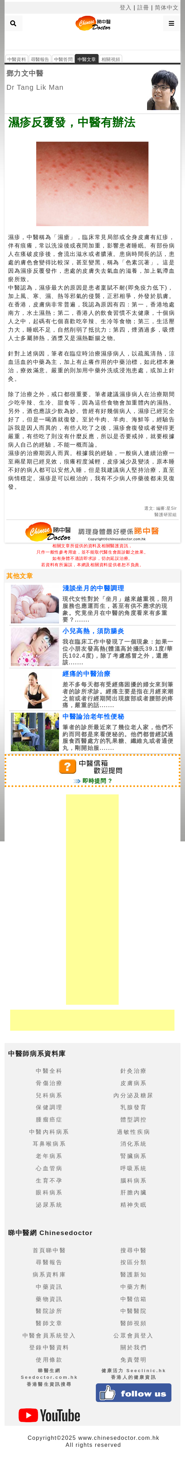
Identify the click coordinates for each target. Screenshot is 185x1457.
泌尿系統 (49, 1205)
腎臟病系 (133, 1156)
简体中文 (167, 8)
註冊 (143, 8)
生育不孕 (49, 1181)
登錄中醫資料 (49, 1347)
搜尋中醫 (133, 1250)
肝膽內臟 (133, 1192)
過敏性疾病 (134, 1132)
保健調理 (49, 1107)
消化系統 (133, 1144)
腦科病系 (133, 1181)
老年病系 (49, 1156)
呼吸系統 (133, 1168)
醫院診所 (49, 1311)
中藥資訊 (49, 1287)
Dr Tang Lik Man (35, 87)
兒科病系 (49, 1095)
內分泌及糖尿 (133, 1095)
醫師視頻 (133, 1323)
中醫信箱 (133, 1299)
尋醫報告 (40, 59)
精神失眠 (133, 1205)
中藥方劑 (133, 1287)
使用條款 (49, 1360)
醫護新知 (133, 1275)
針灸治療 (133, 1071)
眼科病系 (49, 1192)
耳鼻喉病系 (49, 1144)
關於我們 (133, 1347)
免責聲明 (133, 1360)
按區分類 (133, 1262)
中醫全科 (49, 1071)
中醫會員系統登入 (49, 1336)
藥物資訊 (49, 1299)
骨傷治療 (49, 1083)
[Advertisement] (92, 40)
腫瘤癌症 (49, 1120)
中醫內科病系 (49, 1132)
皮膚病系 (133, 1083)
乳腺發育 (133, 1107)
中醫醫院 (133, 1311)
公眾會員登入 (133, 1336)
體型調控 (133, 1120)
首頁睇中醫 (49, 1250)
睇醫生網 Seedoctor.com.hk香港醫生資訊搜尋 (49, 1377)
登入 (126, 8)
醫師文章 (49, 1323)
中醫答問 (63, 59)
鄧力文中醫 (25, 73)
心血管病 (49, 1168)
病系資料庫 (49, 1275)
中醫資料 (16, 59)
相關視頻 (110, 59)
